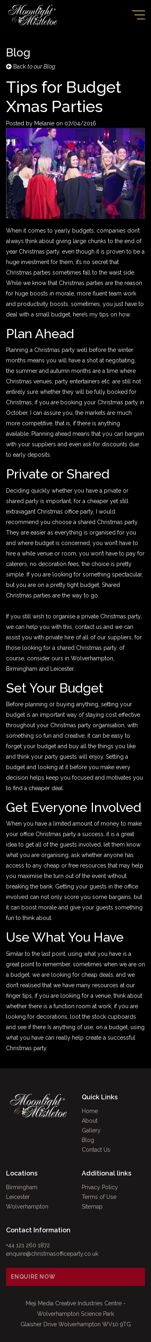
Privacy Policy (100, 1187)
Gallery (91, 1130)
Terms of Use (99, 1197)
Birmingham (21, 1187)
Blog (88, 1140)
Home (90, 1111)
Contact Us (96, 1150)
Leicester (18, 1197)
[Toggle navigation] (138, 14)
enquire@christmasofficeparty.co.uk (52, 1253)
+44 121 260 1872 (28, 1245)
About (89, 1121)
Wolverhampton (27, 1206)
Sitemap (92, 1206)
